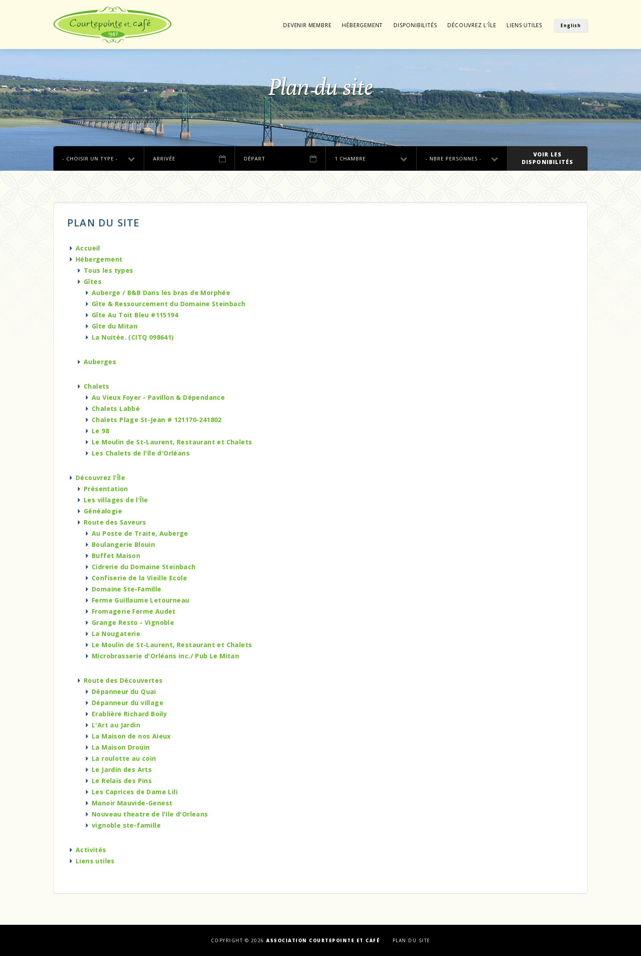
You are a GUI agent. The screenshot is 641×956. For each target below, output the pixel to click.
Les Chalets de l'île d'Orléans (141, 453)
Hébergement (362, 25)
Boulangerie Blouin (123, 544)
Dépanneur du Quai (124, 691)
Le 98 (100, 431)
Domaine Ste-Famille (127, 589)
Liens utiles (524, 25)
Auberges (100, 361)
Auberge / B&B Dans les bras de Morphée (161, 292)
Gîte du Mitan (115, 326)
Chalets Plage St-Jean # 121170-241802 (157, 419)
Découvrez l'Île (471, 25)
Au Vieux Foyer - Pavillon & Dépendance (158, 397)
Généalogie (103, 511)
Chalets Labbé (116, 408)
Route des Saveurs (115, 522)
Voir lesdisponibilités (548, 158)
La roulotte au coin (124, 758)
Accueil (88, 248)
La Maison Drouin (121, 747)
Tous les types (109, 270)
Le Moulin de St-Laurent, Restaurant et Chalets (172, 442)
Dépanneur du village (127, 702)
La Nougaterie (116, 633)
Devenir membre (307, 25)
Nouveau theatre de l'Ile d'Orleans (150, 814)
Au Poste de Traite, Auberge (140, 533)
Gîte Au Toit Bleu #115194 (135, 315)
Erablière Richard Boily (129, 714)
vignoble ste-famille (126, 825)
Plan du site (411, 940)
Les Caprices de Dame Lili (135, 792)
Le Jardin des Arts (122, 769)
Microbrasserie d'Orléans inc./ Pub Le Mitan (165, 656)
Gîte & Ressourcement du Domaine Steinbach (168, 304)
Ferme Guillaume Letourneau (140, 600)
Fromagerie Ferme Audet (134, 611)
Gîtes (92, 281)
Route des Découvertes (123, 680)
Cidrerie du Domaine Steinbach (144, 566)
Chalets (97, 386)
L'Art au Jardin (116, 725)
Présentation (106, 488)
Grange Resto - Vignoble (133, 622)
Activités (91, 849)
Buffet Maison (116, 555)
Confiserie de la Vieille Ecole (139, 578)
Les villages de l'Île (116, 500)
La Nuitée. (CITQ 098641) (133, 337)
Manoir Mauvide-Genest (132, 803)
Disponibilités (415, 25)
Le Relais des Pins (122, 780)
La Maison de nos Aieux (131, 736)
